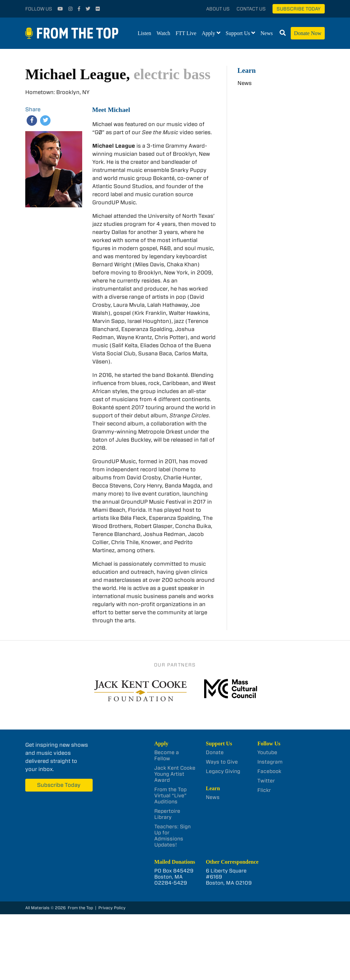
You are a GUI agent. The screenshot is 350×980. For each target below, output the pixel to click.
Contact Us (251, 8)
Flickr (264, 790)
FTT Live (186, 33)
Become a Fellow (166, 755)
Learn (246, 70)
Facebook (269, 771)
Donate (215, 752)
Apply (208, 33)
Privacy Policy (112, 907)
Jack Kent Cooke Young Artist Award (174, 774)
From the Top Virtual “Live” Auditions (170, 795)
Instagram (270, 762)
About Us (218, 8)
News (266, 33)
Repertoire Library (167, 814)
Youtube (267, 752)
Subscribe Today (299, 8)
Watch (163, 33)
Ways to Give (222, 762)
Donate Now (307, 33)
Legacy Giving (223, 771)
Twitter (266, 781)
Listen (144, 33)
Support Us (238, 33)
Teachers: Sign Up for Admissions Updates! (172, 836)
